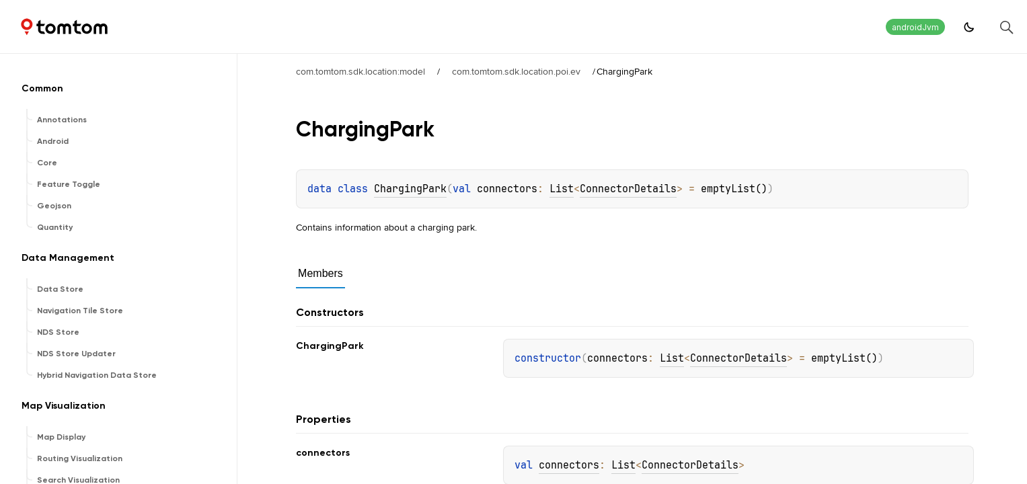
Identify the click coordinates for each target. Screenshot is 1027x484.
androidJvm (915, 27)
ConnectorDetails (628, 189)
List (561, 189)
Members (320, 273)
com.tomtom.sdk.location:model (360, 71)
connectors (569, 465)
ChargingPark (410, 189)
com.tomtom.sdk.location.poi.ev (516, 71)
